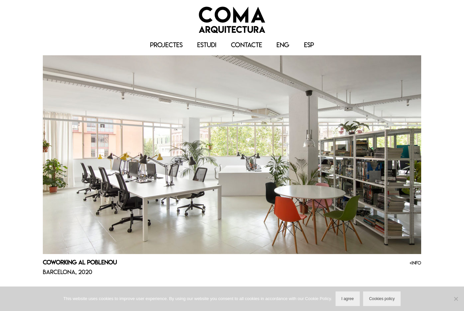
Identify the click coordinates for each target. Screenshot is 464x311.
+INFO (415, 263)
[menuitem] (283, 45)
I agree (348, 298)
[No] (455, 298)
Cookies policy (382, 298)
